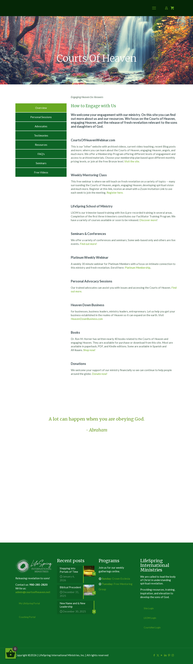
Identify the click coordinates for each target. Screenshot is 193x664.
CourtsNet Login (152, 627)
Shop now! (89, 350)
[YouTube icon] (161, 655)
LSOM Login (150, 617)
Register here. (115, 192)
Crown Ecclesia (116, 578)
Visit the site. (132, 161)
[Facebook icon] (154, 655)
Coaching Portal (27, 617)
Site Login (149, 608)
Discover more (148, 220)
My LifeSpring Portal (29, 603)
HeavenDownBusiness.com (87, 318)
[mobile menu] (154, 8)
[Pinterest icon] (169, 655)
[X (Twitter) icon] (158, 655)
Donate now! (99, 373)
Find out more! (88, 243)
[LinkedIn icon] (165, 655)
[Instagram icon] (172, 655)
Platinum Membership (137, 267)
